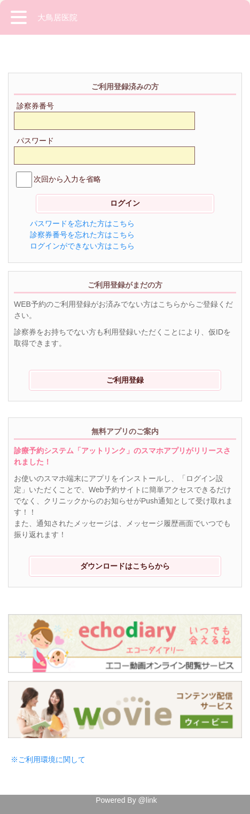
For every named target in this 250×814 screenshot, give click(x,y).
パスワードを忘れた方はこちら (82, 223)
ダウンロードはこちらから (125, 566)
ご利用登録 (125, 380)
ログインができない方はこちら (82, 246)
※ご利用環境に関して (48, 759)
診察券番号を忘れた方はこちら (82, 234)
